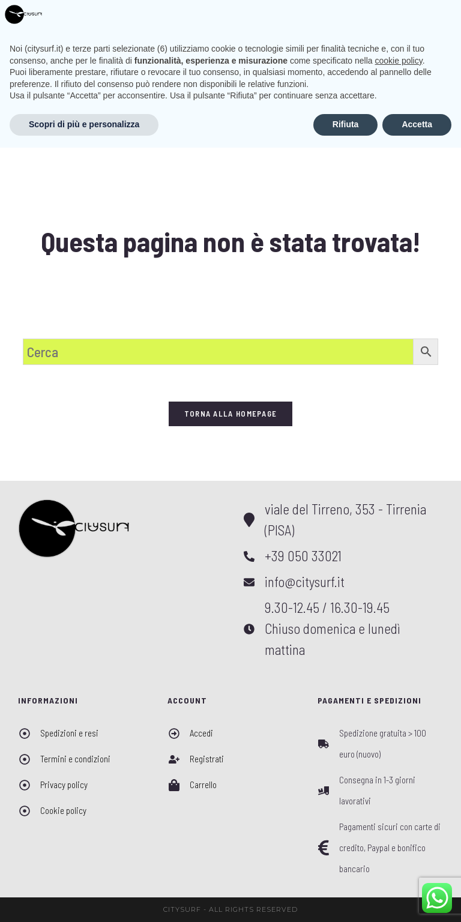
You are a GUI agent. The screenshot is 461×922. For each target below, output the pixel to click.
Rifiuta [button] (346, 898)
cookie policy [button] (399, 835)
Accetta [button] (417, 898)
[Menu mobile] (430, 17)
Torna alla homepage (230, 413)
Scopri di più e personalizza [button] (84, 898)
